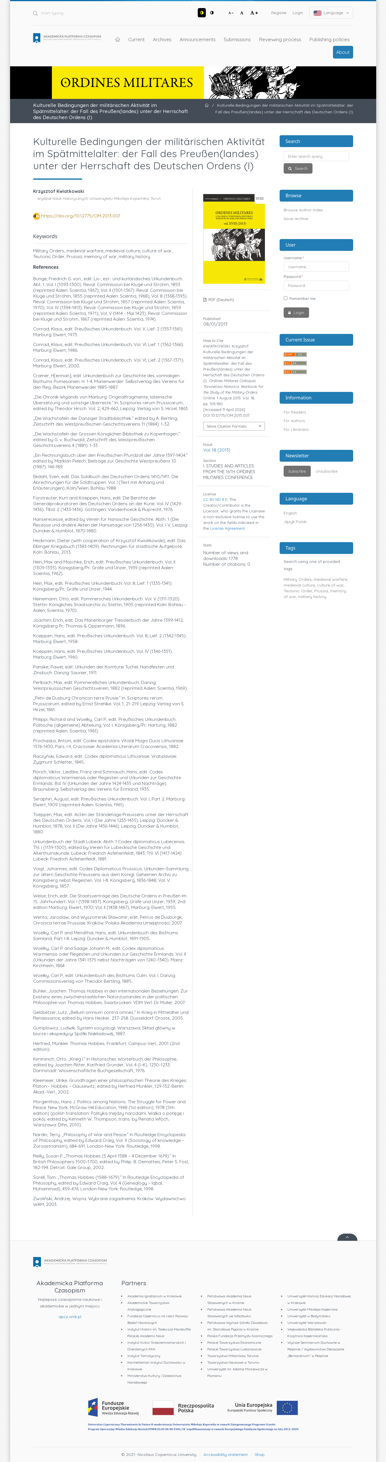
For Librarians (296, 429)
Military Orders (298, 579)
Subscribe (297, 471)
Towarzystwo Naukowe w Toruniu (233, 1362)
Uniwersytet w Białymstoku (308, 1316)
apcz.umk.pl (70, 1316)
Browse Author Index (303, 210)
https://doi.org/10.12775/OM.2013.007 (80, 216)
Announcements (198, 39)
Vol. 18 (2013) (216, 450)
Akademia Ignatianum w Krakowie (154, 1296)
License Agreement (227, 528)
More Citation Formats (227, 426)
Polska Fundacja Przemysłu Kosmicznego (239, 1336)
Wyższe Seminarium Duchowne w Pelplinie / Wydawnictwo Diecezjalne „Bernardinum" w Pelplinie (315, 1349)
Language (331, 13)
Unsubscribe (327, 471)
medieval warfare (330, 579)
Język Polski (295, 521)
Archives (162, 39)
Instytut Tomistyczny (143, 1356)
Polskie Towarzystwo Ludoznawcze (234, 1349)
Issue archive (296, 218)
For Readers (295, 412)
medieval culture (299, 585)
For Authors (294, 420)
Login (298, 12)
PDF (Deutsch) (220, 299)
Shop (260, 1454)
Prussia (321, 590)
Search (301, 168)
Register (279, 12)
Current (136, 39)
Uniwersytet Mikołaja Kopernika (312, 1309)
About (343, 52)
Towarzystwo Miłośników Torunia (233, 1356)
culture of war (330, 585)
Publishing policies (329, 39)
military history (312, 596)
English (290, 513)
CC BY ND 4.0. (215, 499)
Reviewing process (280, 39)
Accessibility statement (226, 1454)
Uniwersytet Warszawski (307, 1322)
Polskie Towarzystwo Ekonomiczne (234, 1342)
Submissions (237, 39)
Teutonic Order (298, 590)
